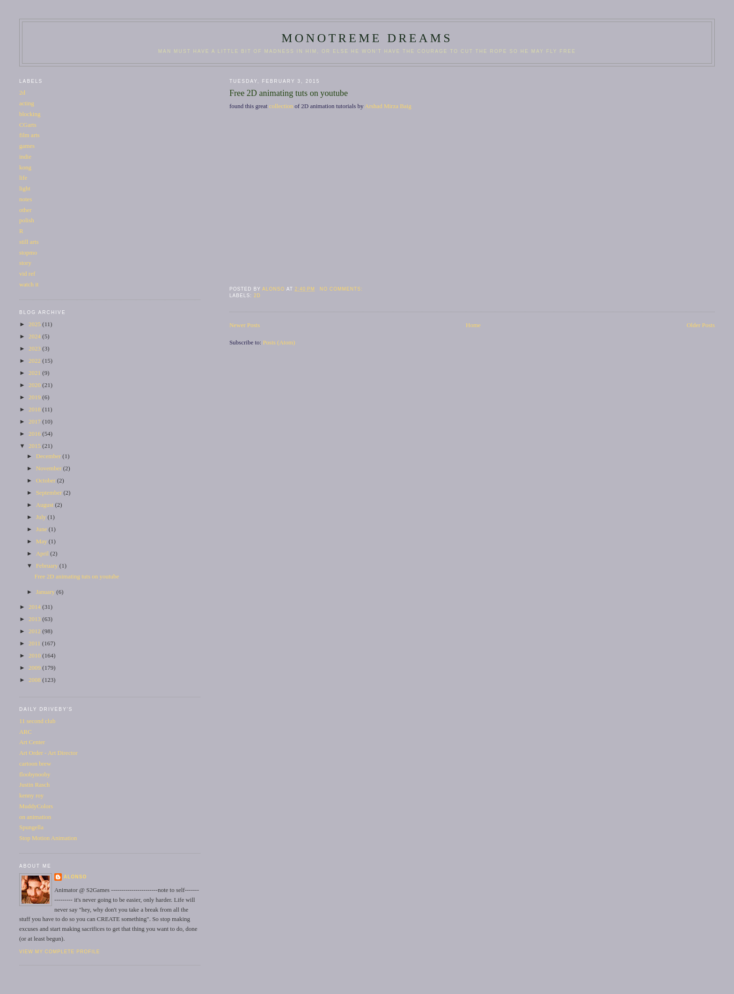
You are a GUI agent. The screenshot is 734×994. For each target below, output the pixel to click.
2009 (35, 667)
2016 (35, 433)
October (46, 480)
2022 (35, 360)
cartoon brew (35, 763)
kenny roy (31, 795)
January (46, 591)
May (42, 541)
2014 (35, 606)
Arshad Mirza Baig (388, 106)
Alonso (75, 876)
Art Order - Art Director (48, 752)
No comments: (342, 289)
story (25, 262)
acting (26, 103)
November (49, 468)
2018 (35, 409)
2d (257, 295)
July (42, 516)
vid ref (27, 273)
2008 (35, 679)
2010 (35, 655)
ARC (25, 731)
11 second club (37, 720)
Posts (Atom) (279, 342)
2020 (35, 384)
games (27, 145)
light (24, 188)
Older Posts (701, 325)
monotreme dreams (367, 38)
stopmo (28, 252)
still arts (29, 241)
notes (25, 199)
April (43, 553)
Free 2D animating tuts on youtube (288, 93)
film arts (29, 135)
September (50, 492)
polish (26, 220)
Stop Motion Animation (48, 837)
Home (473, 325)
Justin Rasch (34, 784)
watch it (29, 284)
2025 (35, 324)
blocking (30, 113)
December (49, 456)
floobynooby (34, 774)
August (45, 504)
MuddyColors (36, 806)
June (42, 529)
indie (25, 156)
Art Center (32, 742)
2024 (35, 336)
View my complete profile (59, 951)
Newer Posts (244, 325)
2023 (35, 348)
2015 (35, 445)
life (23, 177)
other (25, 209)
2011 (35, 643)
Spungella (31, 827)
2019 (35, 397)
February (47, 565)
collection (281, 106)
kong (25, 167)
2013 (35, 618)
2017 (35, 421)
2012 (35, 631)
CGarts (28, 124)
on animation (35, 816)
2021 (35, 372)
